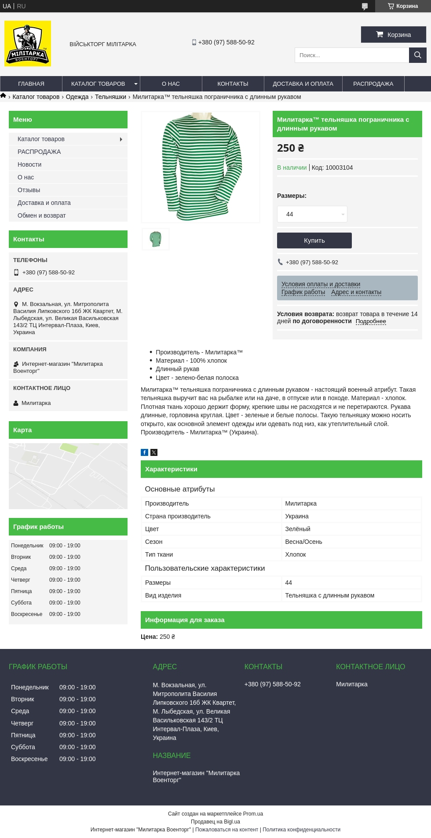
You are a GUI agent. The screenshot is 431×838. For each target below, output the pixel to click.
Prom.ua (253, 814)
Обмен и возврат (42, 215)
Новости (29, 164)
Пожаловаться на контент (226, 830)
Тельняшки (110, 96)
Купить (314, 240)
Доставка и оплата (303, 83)
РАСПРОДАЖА (373, 83)
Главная (31, 83)
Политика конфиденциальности (301, 830)
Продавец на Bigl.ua (215, 822)
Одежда (77, 96)
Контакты (232, 83)
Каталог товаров (98, 83)
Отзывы (29, 189)
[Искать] (418, 55)
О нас (171, 83)
